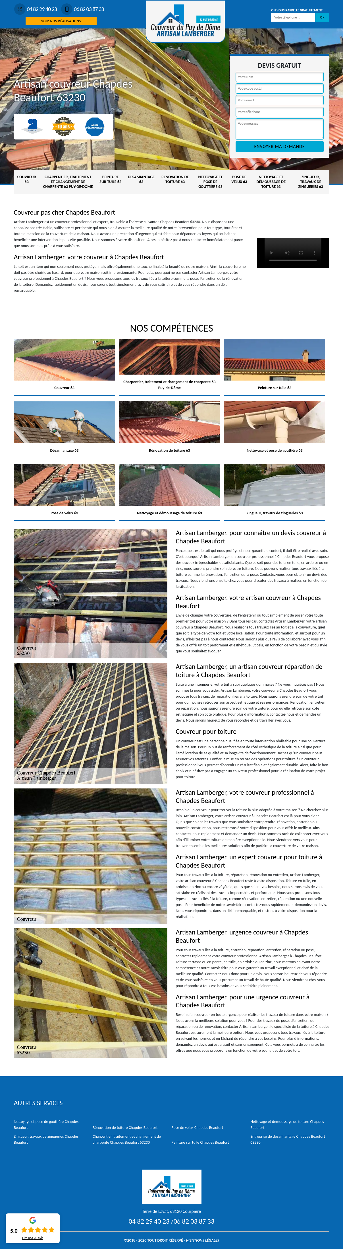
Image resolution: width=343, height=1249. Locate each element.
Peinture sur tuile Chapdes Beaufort (200, 1142)
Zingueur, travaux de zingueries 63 (310, 181)
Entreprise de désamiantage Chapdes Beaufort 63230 (287, 1139)
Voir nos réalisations (61, 21)
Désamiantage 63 (141, 179)
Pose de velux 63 (239, 179)
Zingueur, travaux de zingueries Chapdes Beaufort (46, 1139)
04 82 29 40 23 (35, 9)
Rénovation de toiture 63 (175, 179)
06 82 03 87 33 (82, 9)
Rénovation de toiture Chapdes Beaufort (125, 1127)
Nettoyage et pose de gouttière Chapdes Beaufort (46, 1124)
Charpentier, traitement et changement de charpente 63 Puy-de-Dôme (68, 181)
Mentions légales (202, 1240)
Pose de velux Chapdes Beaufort (197, 1127)
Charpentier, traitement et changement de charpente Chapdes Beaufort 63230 (127, 1139)
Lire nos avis (32, 1238)
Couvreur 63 (26, 179)
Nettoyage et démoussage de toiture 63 (271, 181)
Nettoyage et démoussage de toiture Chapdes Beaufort (287, 1124)
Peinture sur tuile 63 (110, 179)
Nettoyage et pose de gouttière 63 (210, 181)
